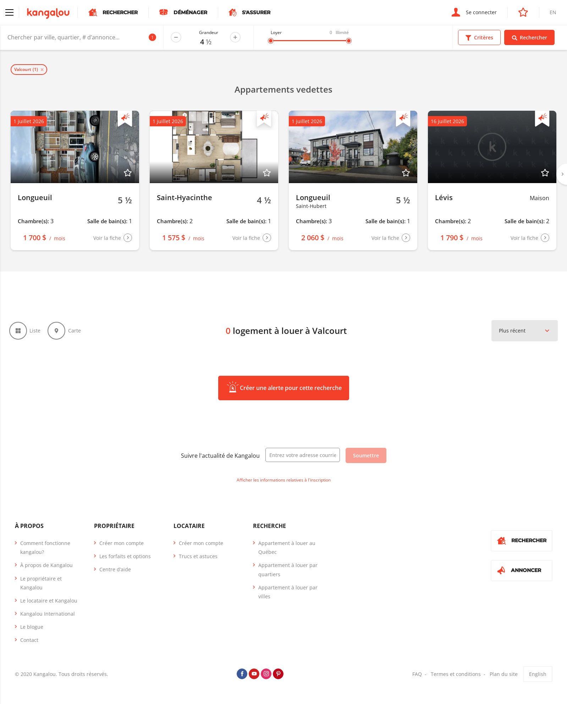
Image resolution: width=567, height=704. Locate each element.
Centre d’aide (115, 571)
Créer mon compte (121, 545)
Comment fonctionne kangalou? (45, 550)
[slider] (271, 41)
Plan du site (504, 676)
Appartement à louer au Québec (286, 550)
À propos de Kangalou (46, 567)
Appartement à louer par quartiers (288, 572)
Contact (29, 642)
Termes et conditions (456, 676)
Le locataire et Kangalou (48, 603)
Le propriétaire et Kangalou (41, 585)
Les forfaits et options (125, 558)
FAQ (417, 676)
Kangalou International (47, 616)
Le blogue (31, 629)
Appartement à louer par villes (288, 594)
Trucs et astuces (198, 558)
